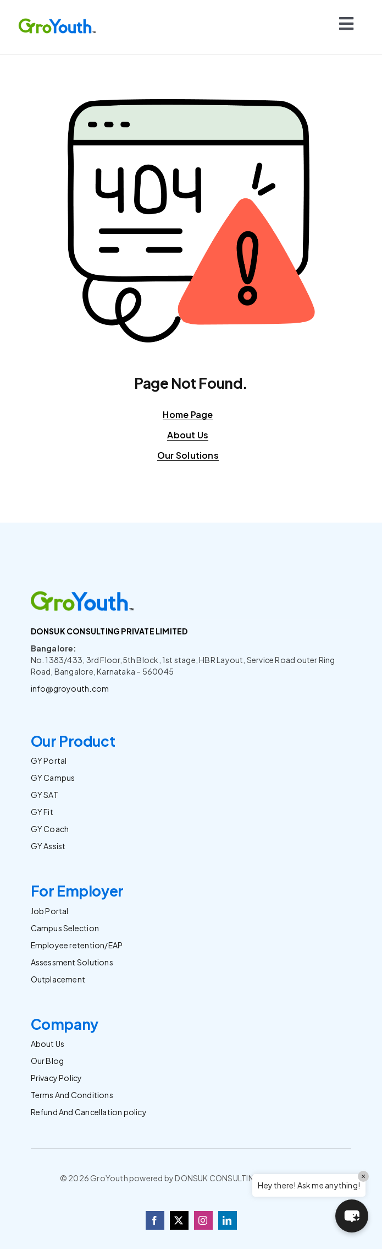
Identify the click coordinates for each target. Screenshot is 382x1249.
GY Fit (42, 812)
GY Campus (53, 778)
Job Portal (50, 911)
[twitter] (179, 1220)
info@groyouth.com (70, 688)
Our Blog (47, 1061)
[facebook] (155, 1220)
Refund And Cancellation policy (89, 1112)
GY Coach (50, 829)
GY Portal (49, 760)
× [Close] (363, 1176)
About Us (48, 1044)
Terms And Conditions (72, 1095)
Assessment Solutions (72, 962)
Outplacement (58, 979)
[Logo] (57, 20)
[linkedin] (227, 1220)
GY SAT (44, 795)
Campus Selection (65, 928)
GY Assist (48, 846)
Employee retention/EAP (77, 945)
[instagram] (203, 1220)
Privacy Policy (56, 1078)
